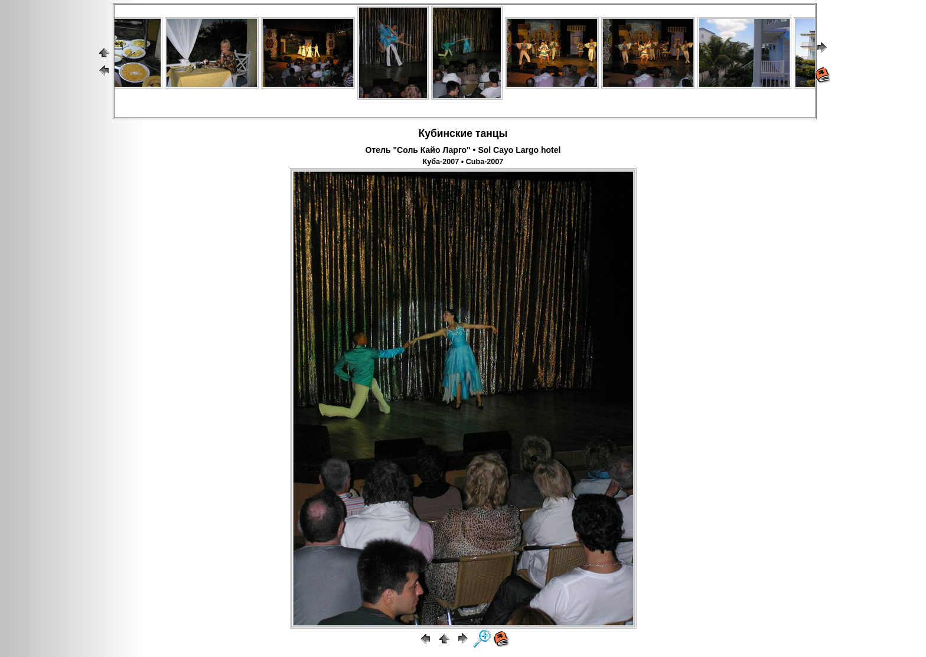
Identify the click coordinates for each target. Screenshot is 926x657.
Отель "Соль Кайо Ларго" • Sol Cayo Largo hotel (463, 150)
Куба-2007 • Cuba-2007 (463, 162)
